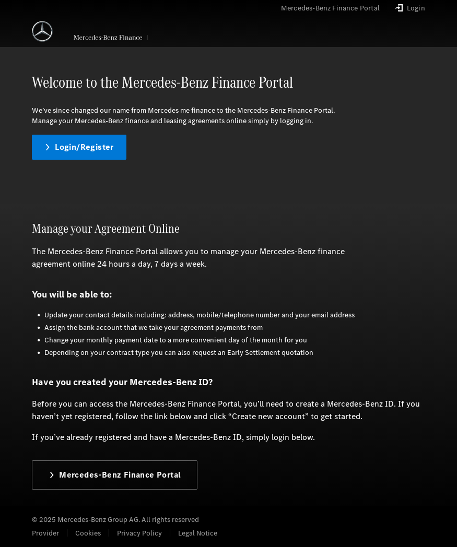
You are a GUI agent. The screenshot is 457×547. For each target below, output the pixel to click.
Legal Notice (197, 533)
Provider (45, 533)
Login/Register (79, 146)
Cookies (88, 533)
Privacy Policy (139, 533)
